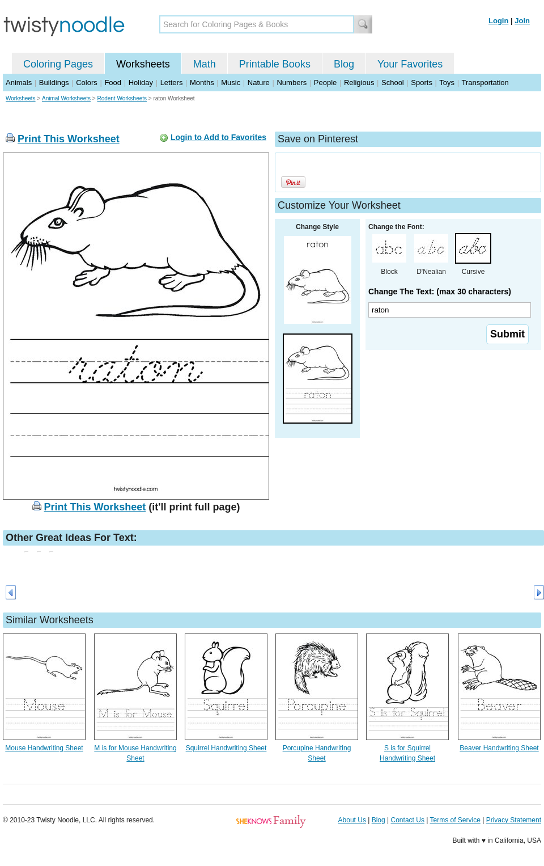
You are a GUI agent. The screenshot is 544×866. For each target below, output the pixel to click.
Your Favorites (410, 64)
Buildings (54, 82)
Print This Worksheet (69, 139)
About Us (352, 820)
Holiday (141, 82)
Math (204, 64)
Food (112, 82)
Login (498, 20)
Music (230, 82)
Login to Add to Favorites (218, 137)
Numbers (292, 82)
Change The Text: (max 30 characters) (439, 291)
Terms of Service (455, 820)
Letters (171, 82)
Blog (344, 64)
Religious (359, 82)
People (325, 82)
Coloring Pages (58, 64)
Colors (86, 82)
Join (522, 20)
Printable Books (275, 64)
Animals (19, 82)
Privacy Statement (513, 820)
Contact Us (407, 820)
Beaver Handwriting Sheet (499, 748)
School (392, 82)
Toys (446, 82)
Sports (421, 82)
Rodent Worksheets (122, 98)
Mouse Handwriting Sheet (44, 748)
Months (202, 82)
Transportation (484, 82)
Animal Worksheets (66, 98)
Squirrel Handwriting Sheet (226, 748)
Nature (259, 82)
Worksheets (143, 64)
